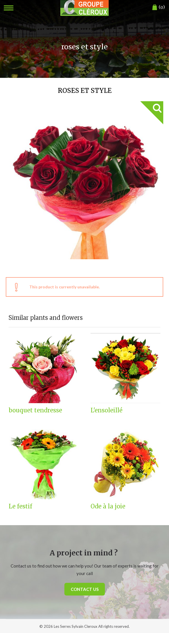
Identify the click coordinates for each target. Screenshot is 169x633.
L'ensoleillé (106, 410)
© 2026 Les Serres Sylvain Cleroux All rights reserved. (84, 626)
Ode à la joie (108, 506)
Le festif (20, 506)
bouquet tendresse (35, 410)
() (158, 7)
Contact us (85, 589)
